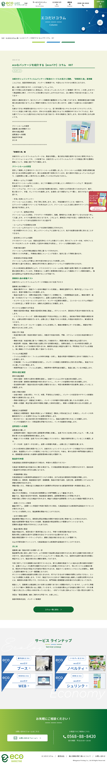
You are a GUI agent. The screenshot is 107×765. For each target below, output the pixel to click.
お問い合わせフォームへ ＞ (30, 738)
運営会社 (61, 756)
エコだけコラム (47, 756)
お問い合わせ (100, 756)
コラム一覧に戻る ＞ (53, 609)
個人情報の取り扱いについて (80, 756)
